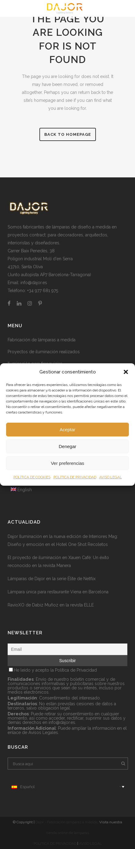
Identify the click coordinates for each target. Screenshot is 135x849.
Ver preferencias (67, 463)
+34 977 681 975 (42, 290)
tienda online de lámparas (67, 833)
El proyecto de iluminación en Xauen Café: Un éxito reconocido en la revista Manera (58, 561)
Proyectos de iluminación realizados (44, 351)
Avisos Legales (43, 732)
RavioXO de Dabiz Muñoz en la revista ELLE (51, 604)
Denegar (67, 446)
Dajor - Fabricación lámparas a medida (66, 822)
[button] (126, 372)
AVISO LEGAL (110, 477)
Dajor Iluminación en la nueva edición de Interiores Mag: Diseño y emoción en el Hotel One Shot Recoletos (63, 540)
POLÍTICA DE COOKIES (31, 477)
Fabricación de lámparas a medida (41, 339)
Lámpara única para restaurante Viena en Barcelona (58, 591)
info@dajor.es (33, 282)
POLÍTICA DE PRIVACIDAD (74, 477)
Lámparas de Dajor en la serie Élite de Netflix (52, 578)
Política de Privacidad (76, 670)
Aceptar (67, 429)
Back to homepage (67, 134)
